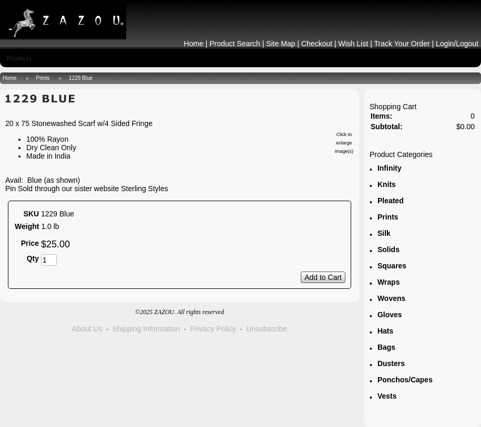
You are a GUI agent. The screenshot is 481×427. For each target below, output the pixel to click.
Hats (385, 331)
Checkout (316, 43)
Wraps (388, 282)
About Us (87, 329)
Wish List (354, 43)
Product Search (234, 43)
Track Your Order (402, 43)
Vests (387, 396)
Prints (43, 78)
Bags (386, 347)
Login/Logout (457, 43)
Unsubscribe (266, 329)
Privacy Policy (213, 329)
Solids (388, 249)
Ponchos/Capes (405, 380)
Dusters (391, 363)
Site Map (280, 43)
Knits (386, 184)
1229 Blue (81, 78)
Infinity (389, 168)
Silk (384, 233)
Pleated (390, 200)
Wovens (391, 298)
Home (193, 43)
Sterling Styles (144, 188)
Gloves (389, 314)
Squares (391, 266)
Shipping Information (146, 329)
